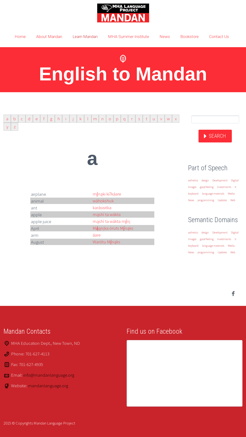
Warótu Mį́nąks (106, 242)
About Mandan (49, 36)
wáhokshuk (103, 201)
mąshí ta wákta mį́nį (111, 221)
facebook (233, 294)
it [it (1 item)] (235, 187)
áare (97, 235)
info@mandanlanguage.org (48, 375)
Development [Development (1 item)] (220, 180)
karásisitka (102, 207)
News (165, 36)
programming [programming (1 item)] (206, 200)
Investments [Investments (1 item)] (224, 187)
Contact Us (219, 36)
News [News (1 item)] (191, 200)
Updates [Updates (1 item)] (222, 200)
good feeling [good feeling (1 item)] (207, 187)
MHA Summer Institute (128, 36)
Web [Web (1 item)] (232, 200)
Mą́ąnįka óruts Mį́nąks (113, 228)
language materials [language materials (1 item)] (213, 193)
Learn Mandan (85, 36)
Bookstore (189, 36)
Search (217, 136)
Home (20, 36)
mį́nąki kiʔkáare (107, 194)
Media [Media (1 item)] (231, 193)
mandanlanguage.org (48, 385)
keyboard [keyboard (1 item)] (193, 193)
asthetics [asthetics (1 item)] (193, 180)
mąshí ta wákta (107, 214)
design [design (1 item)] (205, 180)
